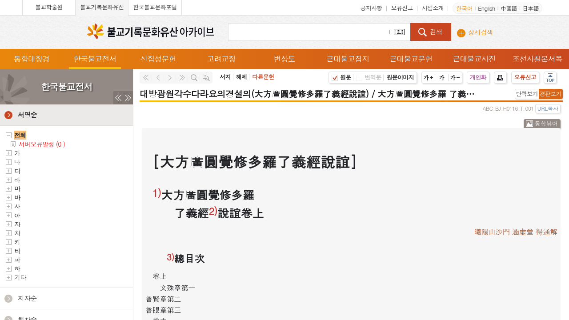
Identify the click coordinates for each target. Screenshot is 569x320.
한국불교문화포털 (154, 7)
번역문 (368, 77)
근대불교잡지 (347, 58)
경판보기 (550, 93)
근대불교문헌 (411, 58)
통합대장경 (31, 58)
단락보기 (527, 93)
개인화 (478, 77)
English (486, 8)
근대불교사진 (474, 58)
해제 (241, 76)
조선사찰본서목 (537, 58)
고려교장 (221, 58)
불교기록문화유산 (102, 7)
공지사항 (371, 8)
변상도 (285, 58)
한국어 (464, 8)
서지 (225, 76)
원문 (341, 77)
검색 (436, 31)
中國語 (509, 8)
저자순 (27, 298)
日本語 (530, 8)
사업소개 (433, 8)
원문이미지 (400, 77)
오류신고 (402, 8)
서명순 (27, 114)
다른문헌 (263, 76)
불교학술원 (49, 7)
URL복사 (547, 108)
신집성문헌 (158, 58)
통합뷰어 (546, 123)
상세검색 (480, 32)
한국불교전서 (94, 58)
